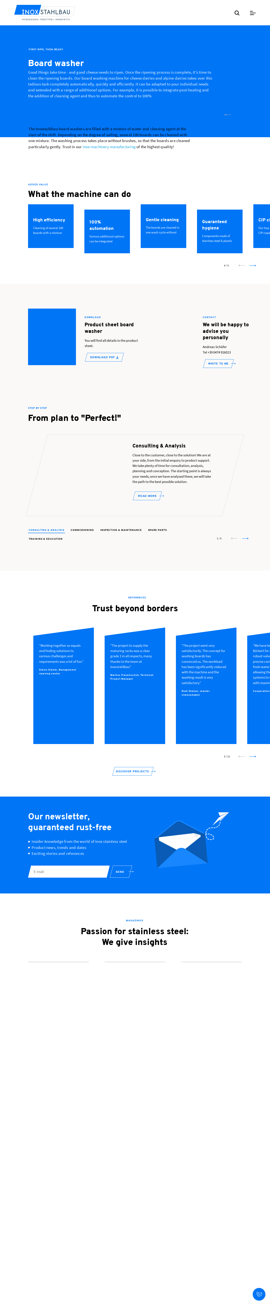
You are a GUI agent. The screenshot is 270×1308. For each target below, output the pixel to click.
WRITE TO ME (218, 483)
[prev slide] (227, 235)
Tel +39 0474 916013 (217, 472)
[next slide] (239, 235)
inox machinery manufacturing (109, 266)
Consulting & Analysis (46, 657)
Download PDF (104, 477)
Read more (147, 626)
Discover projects (132, 909)
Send (120, 1009)
